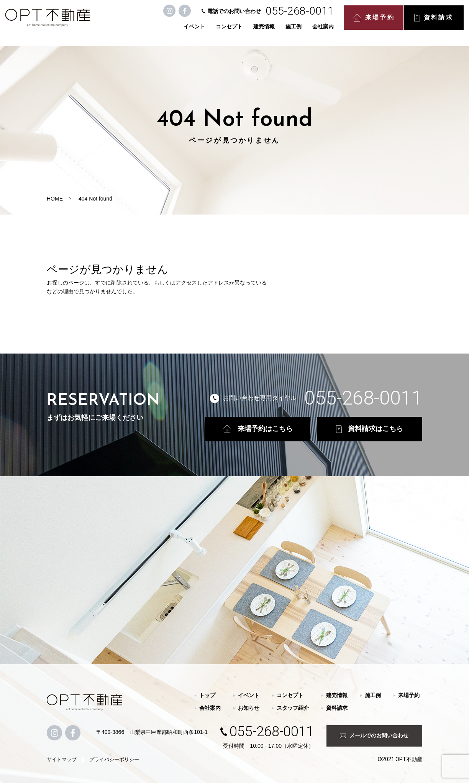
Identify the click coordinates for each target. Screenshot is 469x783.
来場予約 (375, 23)
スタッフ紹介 (293, 708)
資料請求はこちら (369, 429)
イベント (196, 31)
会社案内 (324, 31)
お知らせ (248, 708)
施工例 (295, 31)
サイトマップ (62, 759)
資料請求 (435, 23)
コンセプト (230, 31)
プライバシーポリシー (114, 759)
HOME (55, 199)
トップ (207, 695)
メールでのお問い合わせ (374, 735)
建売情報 (265, 31)
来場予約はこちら (258, 429)
